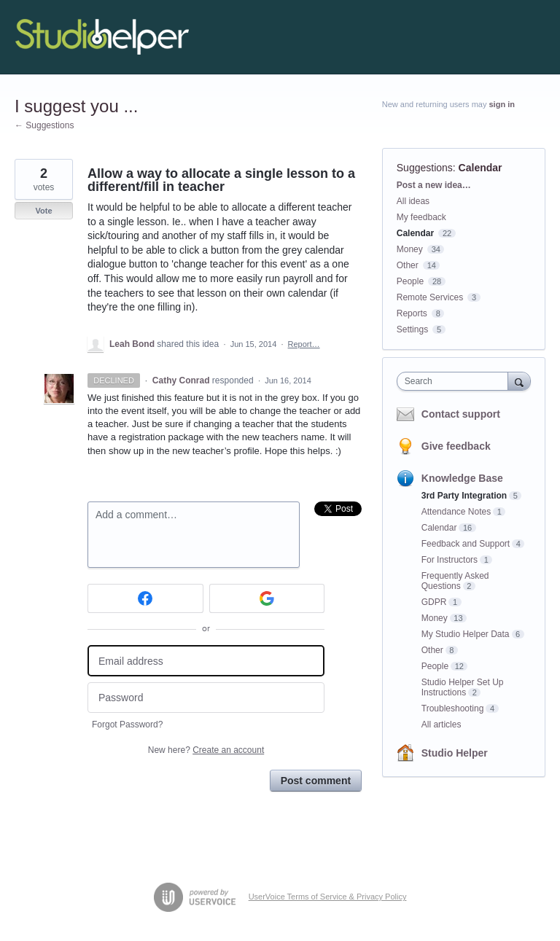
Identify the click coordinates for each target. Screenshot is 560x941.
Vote (43, 210)
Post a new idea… (434, 185)
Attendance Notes (456, 512)
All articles (441, 724)
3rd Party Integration (464, 496)
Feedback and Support (465, 544)
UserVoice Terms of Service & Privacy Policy (328, 896)
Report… (304, 344)
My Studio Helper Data (465, 634)
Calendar (480, 167)
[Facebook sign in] (145, 598)
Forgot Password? (127, 724)
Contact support (460, 414)
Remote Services (430, 297)
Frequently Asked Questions (455, 581)
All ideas (413, 201)
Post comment (316, 780)
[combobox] (456, 381)
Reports (412, 313)
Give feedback (456, 446)
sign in (502, 104)
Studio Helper (454, 753)
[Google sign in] (267, 598)
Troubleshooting (452, 708)
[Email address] (206, 660)
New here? (206, 750)
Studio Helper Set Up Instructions (462, 687)
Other (408, 265)
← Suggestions (44, 125)
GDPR (434, 602)
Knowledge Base (462, 478)
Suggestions (425, 167)
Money (410, 249)
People (410, 281)
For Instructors (449, 560)
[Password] (206, 698)
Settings (412, 329)
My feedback (421, 217)
